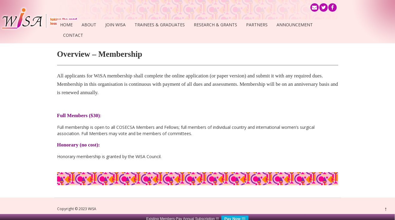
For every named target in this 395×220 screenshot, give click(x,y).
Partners (257, 25)
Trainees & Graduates (160, 25)
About (89, 25)
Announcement (295, 25)
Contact (73, 35)
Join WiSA (115, 25)
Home (66, 25)
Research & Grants (215, 25)
